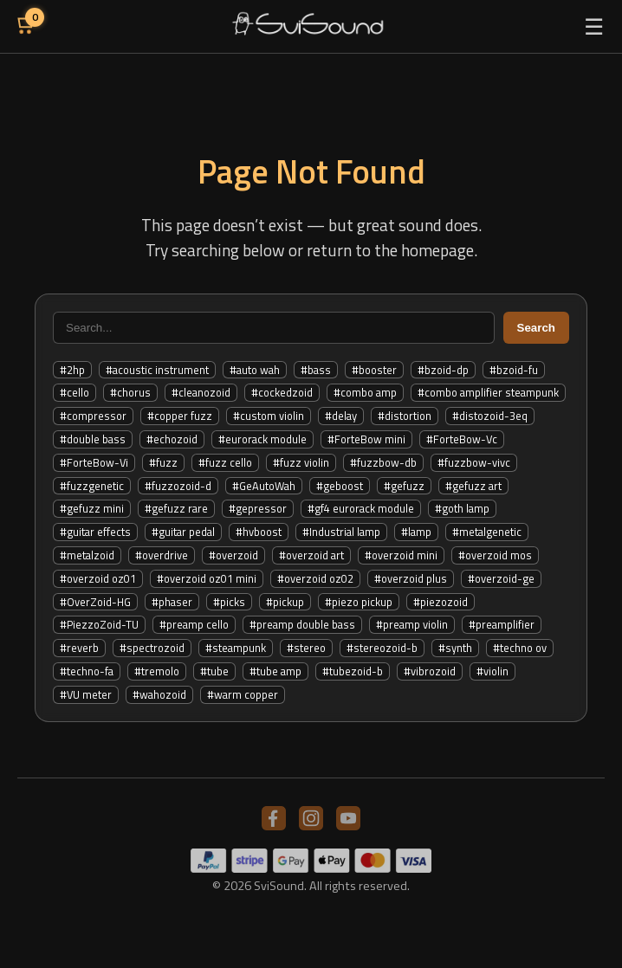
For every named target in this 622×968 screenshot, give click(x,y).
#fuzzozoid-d (178, 485)
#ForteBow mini (366, 439)
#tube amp (275, 671)
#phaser (172, 601)
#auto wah (255, 369)
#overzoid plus (410, 578)
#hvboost (259, 531)
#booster (374, 369)
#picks (229, 601)
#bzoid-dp (443, 369)
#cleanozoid (201, 392)
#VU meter (86, 694)
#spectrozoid (152, 647)
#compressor (93, 415)
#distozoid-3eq (490, 415)
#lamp (416, 531)
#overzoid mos (495, 555)
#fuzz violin (301, 462)
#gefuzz (404, 485)
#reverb (79, 647)
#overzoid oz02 (315, 578)
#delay (341, 415)
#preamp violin (412, 624)
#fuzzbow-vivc (473, 462)
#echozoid (172, 439)
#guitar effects (95, 531)
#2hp (72, 369)
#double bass (93, 439)
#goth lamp (462, 508)
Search (536, 327)
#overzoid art (311, 555)
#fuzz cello (225, 462)
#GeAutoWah (263, 485)
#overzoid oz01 (98, 578)
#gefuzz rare (176, 508)
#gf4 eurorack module (361, 508)
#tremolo (156, 671)
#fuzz (163, 462)
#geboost (339, 485)
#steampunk (235, 647)
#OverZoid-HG (95, 601)
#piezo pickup (358, 601)
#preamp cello (194, 624)
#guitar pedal (183, 531)
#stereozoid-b (382, 647)
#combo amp (365, 392)
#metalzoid (87, 555)
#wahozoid (159, 694)
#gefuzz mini (92, 508)
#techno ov (520, 647)
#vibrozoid (430, 671)
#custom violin (268, 415)
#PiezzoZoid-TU (99, 624)
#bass (316, 369)
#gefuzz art (473, 485)
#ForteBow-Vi (94, 462)
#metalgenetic (487, 531)
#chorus (130, 392)
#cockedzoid (282, 392)
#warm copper (242, 694)
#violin (492, 671)
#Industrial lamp (341, 531)
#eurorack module (262, 439)
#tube (214, 671)
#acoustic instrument (157, 369)
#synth (455, 647)
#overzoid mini (401, 555)
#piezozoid (440, 601)
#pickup (285, 601)
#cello (74, 392)
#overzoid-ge (501, 578)
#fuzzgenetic (92, 485)
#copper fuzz (179, 415)
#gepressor (258, 508)
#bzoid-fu (513, 369)
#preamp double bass (302, 624)
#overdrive (161, 555)
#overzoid (233, 555)
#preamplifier (502, 624)
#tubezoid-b (352, 671)
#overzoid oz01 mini (206, 578)
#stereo (306, 647)
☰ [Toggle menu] (594, 27)
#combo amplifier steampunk (488, 392)
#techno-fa (86, 671)
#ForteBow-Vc (461, 439)
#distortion (404, 415)
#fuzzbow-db (383, 462)
